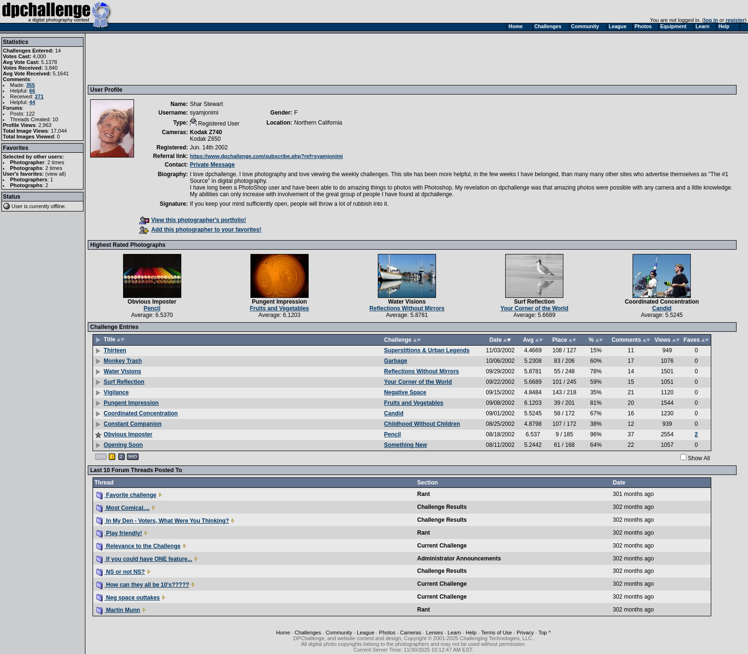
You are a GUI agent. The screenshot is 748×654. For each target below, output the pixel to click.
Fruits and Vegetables (279, 308)
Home (283, 632)
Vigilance (116, 392)
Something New (405, 445)
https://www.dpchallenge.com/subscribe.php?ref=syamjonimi (266, 156)
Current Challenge (442, 545)
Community (339, 632)
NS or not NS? (120, 572)
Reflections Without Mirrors (406, 308)
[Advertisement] (263, 58)
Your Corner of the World (534, 308)
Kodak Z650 (205, 139)
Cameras (411, 632)
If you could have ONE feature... (144, 559)
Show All (699, 458)
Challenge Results (442, 507)
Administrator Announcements (459, 558)
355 (30, 85)
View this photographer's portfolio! (192, 220)
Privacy (525, 632)
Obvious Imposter (152, 301)
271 (39, 96)
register (735, 20)
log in (711, 20)
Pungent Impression (279, 301)
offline (58, 206)
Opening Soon (123, 445)
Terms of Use (496, 632)
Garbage (395, 361)
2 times (55, 162)
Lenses (434, 632)
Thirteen (115, 350)
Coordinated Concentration (662, 301)
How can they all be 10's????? (142, 584)
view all (55, 174)
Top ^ (545, 632)
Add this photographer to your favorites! (200, 229)
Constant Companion (132, 424)
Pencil (152, 308)
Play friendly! (119, 533)
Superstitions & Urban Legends (426, 350)
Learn (454, 632)
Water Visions (407, 301)
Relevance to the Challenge (138, 546)
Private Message (212, 164)
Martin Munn (118, 610)
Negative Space (405, 392)
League (365, 632)
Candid (662, 308)
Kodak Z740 (206, 132)
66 (32, 91)
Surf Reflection (534, 301)
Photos (387, 632)
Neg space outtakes (128, 597)
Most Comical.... (123, 508)
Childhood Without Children (422, 424)
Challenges (308, 632)
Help (471, 632)
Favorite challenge (126, 495)
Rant (423, 494)
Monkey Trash (123, 361)
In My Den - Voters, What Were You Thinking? (162, 520)
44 (32, 102)
